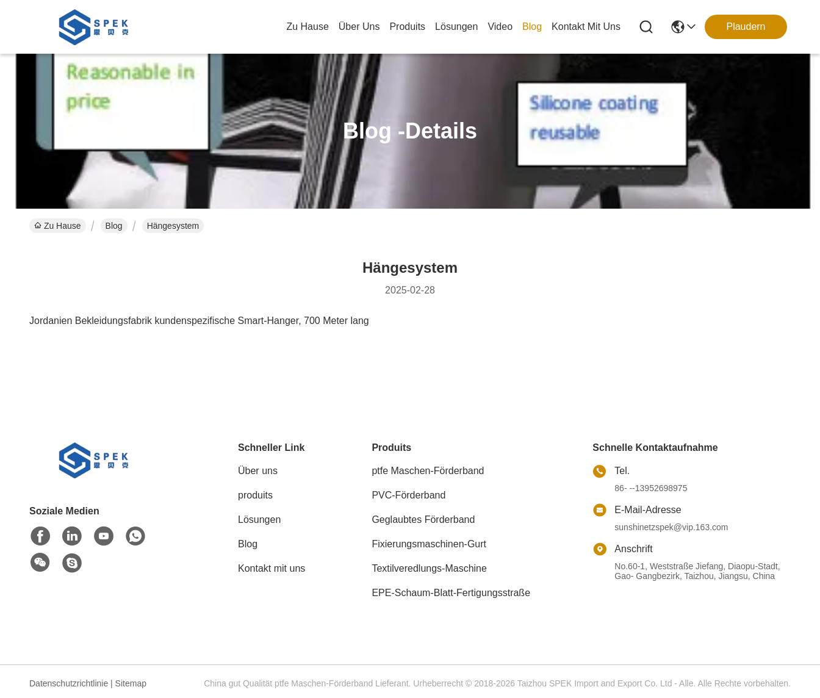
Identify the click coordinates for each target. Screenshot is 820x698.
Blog (114, 226)
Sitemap (130, 683)
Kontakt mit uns (271, 568)
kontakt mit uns (586, 26)
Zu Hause (307, 26)
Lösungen (259, 519)
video (499, 26)
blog (532, 26)
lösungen (456, 26)
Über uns (359, 26)
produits (407, 26)
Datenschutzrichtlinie (68, 683)
